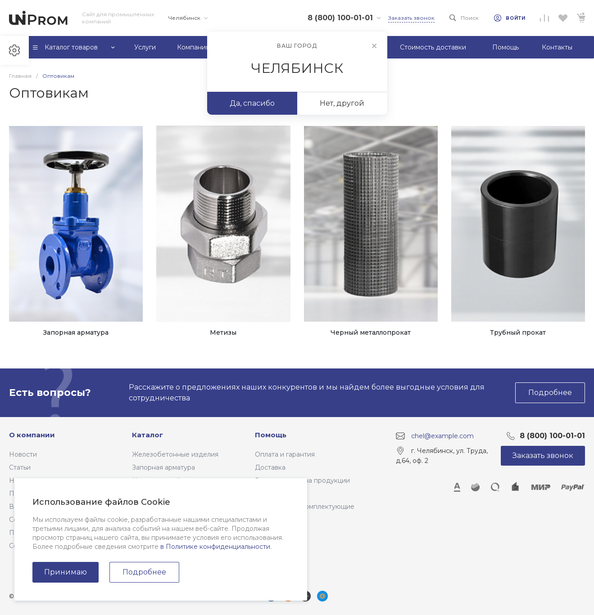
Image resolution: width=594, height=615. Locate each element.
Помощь (270, 435)
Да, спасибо (252, 103)
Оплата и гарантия (285, 454)
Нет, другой (342, 103)
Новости (23, 454)
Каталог (147, 435)
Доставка (270, 467)
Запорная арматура (163, 467)
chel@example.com (442, 436)
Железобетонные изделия (175, 454)
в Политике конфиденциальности (215, 547)
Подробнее (144, 572)
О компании (32, 435)
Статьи (20, 467)
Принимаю (65, 572)
